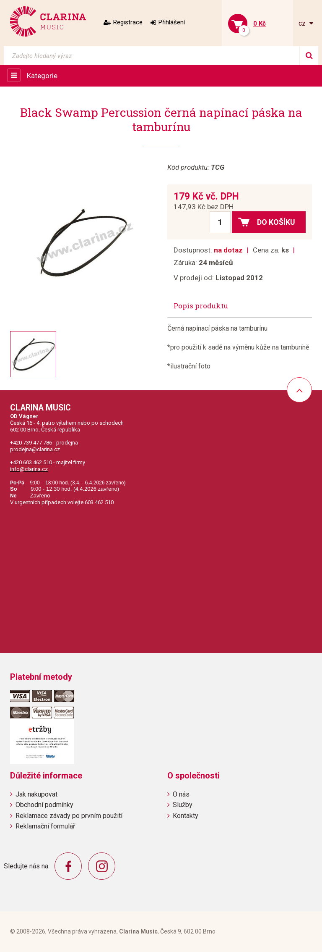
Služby (182, 805)
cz (303, 23)
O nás (181, 794)
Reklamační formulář (45, 826)
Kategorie (42, 75)
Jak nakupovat (36, 794)
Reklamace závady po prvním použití (69, 816)
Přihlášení (171, 22)
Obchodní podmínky (44, 805)
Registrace (128, 22)
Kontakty (185, 816)
